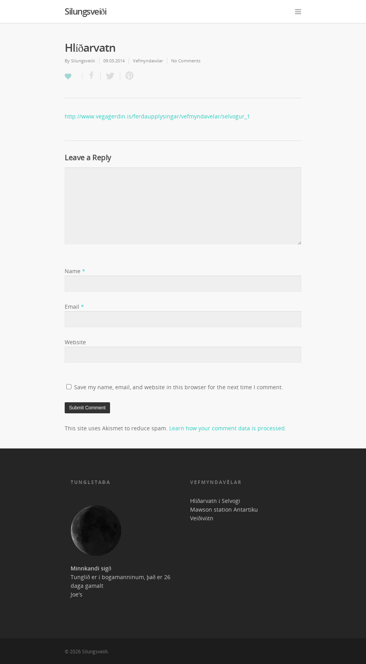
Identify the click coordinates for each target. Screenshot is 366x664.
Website (75, 342)
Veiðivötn (201, 518)
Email (74, 306)
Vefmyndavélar (148, 61)
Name (75, 271)
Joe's (76, 594)
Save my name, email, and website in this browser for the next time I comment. (178, 387)
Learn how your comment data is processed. (227, 428)
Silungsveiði (85, 11)
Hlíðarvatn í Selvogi (215, 501)
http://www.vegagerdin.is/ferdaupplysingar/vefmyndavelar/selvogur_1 (157, 116)
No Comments (185, 61)
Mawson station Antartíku (224, 509)
